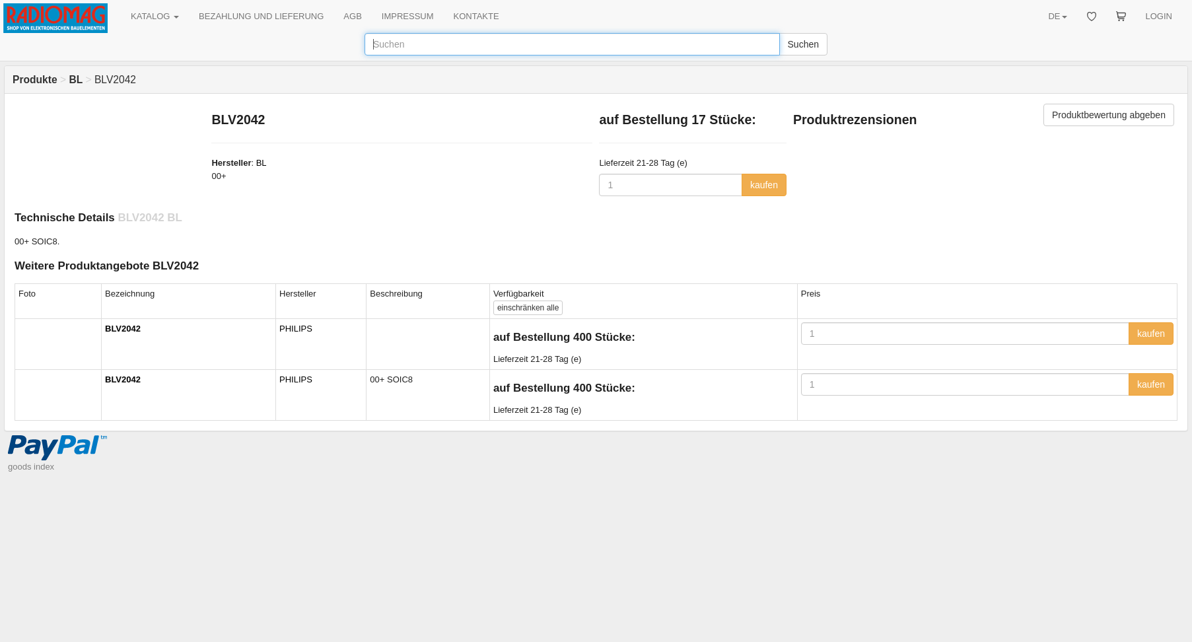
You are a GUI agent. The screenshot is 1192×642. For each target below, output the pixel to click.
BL (261, 163)
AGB (352, 16)
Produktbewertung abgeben (1109, 115)
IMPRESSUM (408, 16)
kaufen (764, 185)
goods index (31, 467)
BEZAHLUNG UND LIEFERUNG (261, 16)
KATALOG (155, 16)
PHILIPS (295, 329)
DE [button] (1057, 16)
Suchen (803, 44)
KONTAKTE (476, 16)
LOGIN (1159, 16)
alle (528, 307)
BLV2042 (123, 329)
